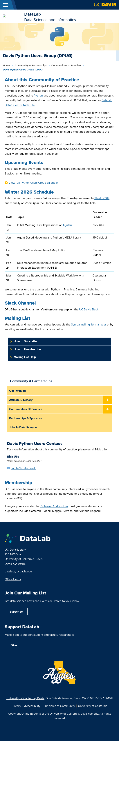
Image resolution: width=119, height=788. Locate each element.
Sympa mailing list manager (88, 324)
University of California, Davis (25, 698)
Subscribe (16, 611)
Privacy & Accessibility (26, 706)
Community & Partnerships (31, 65)
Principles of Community (59, 706)
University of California (92, 706)
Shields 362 (101, 198)
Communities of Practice (66, 65)
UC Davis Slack (88, 309)
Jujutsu (67, 225)
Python (38, 95)
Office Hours (13, 579)
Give (14, 645)
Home (6, 65)
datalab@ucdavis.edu (18, 571)
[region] (59, 247)
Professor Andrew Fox (54, 506)
